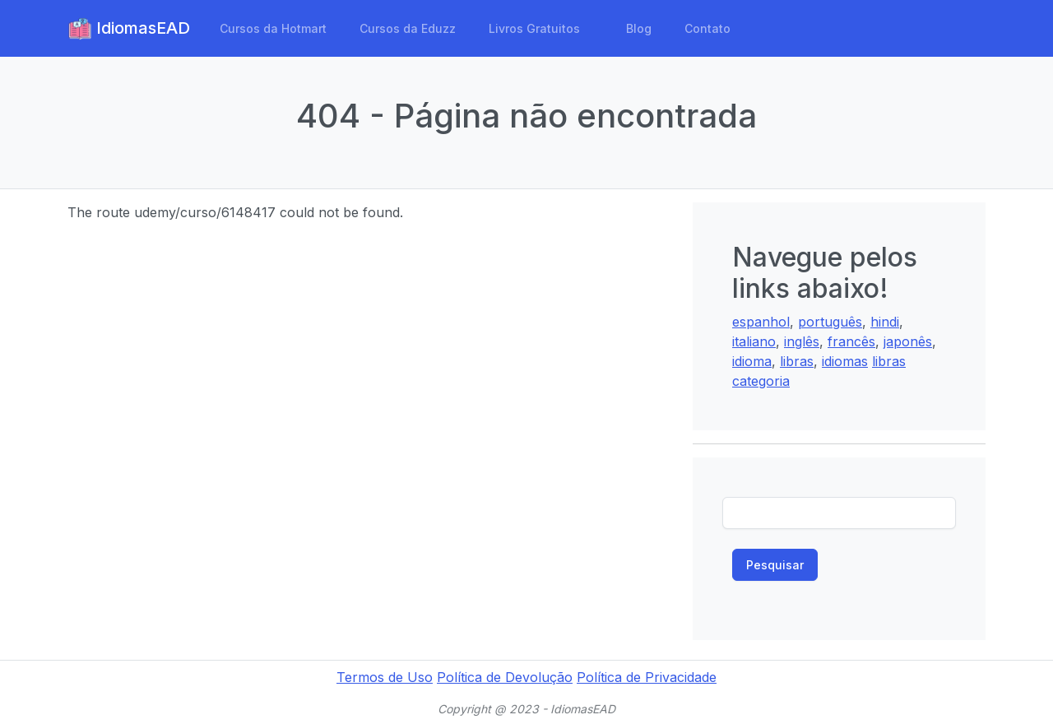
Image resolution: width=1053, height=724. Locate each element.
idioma (752, 361)
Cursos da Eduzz (408, 28)
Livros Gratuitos (534, 28)
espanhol (761, 321)
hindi (884, 321)
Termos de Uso (384, 677)
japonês (908, 341)
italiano (754, 341)
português (830, 321)
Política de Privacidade (647, 677)
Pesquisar (775, 565)
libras (797, 361)
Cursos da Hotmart (273, 28)
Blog (639, 28)
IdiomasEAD (128, 28)
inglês (801, 341)
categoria (761, 381)
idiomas (845, 361)
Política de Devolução (505, 677)
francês (851, 341)
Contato (707, 28)
